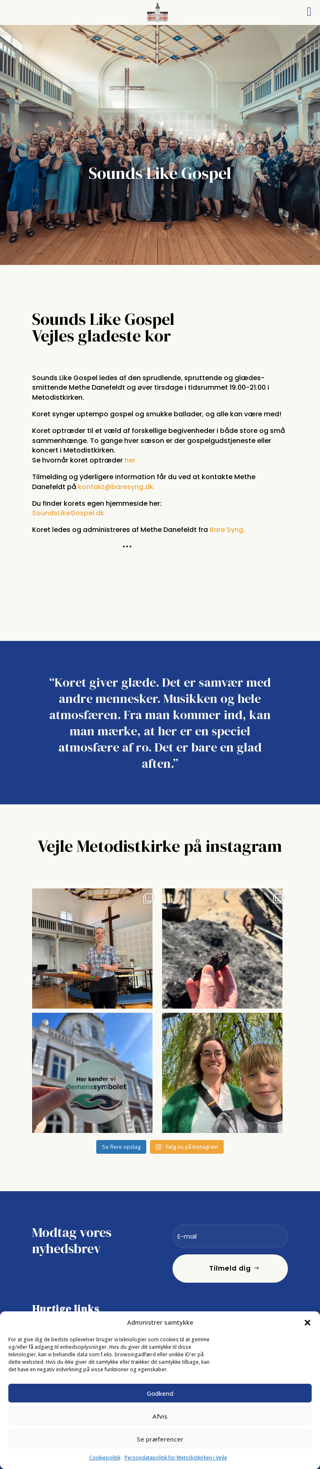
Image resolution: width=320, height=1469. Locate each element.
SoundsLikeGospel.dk (68, 513)
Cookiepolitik (104, 1457)
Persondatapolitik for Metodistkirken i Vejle (176, 1457)
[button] (307, 1322)
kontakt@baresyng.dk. (117, 487)
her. (130, 460)
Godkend (160, 1393)
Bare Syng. (228, 529)
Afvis (160, 1416)
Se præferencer (160, 1439)
